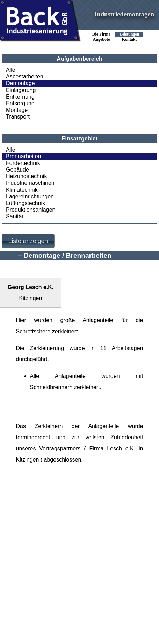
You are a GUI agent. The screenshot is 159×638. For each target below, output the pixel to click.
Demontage (20, 83)
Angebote (101, 39)
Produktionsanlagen (30, 210)
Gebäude (17, 170)
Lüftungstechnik (25, 203)
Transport (18, 117)
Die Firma (101, 34)
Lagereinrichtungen (30, 196)
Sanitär (15, 216)
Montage (17, 110)
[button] (28, 241)
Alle (10, 70)
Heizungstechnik (26, 176)
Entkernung (20, 97)
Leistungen (129, 34)
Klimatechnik (22, 190)
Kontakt (129, 39)
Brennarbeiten (23, 156)
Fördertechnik (23, 163)
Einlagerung (21, 90)
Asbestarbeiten (24, 76)
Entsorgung (20, 103)
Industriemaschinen (30, 183)
